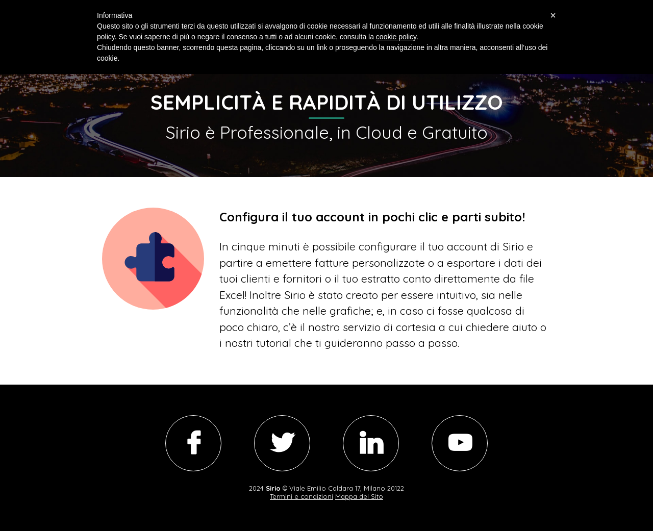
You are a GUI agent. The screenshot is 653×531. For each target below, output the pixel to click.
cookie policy (396, 37)
